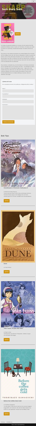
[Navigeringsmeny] (33, 1)
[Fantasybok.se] (5, 1)
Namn (4, 88)
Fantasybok (5, 13)
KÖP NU (18, 33)
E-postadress (5, 93)
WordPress (22, 424)
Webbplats (4, 99)
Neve (13, 424)
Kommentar (5, 104)
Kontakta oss (9, 422)
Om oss (3, 422)
